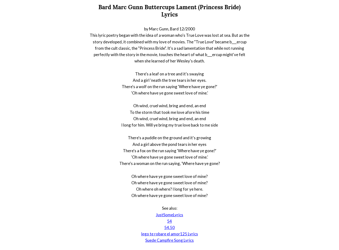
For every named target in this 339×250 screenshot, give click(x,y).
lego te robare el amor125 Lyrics (169, 233)
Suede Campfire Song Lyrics (169, 240)
